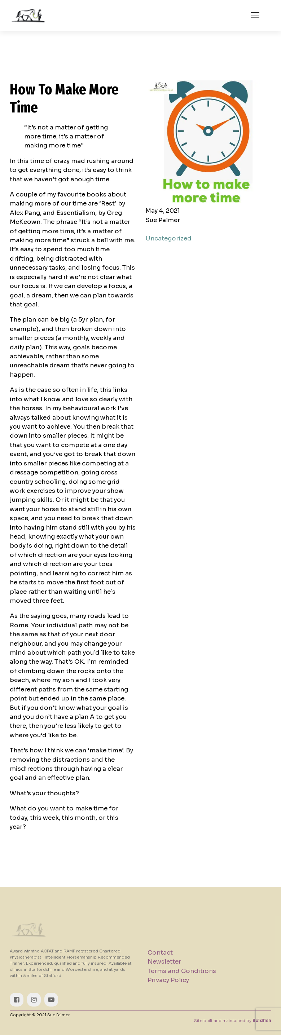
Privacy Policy (168, 980)
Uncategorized (168, 238)
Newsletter (164, 961)
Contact (160, 952)
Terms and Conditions (182, 971)
